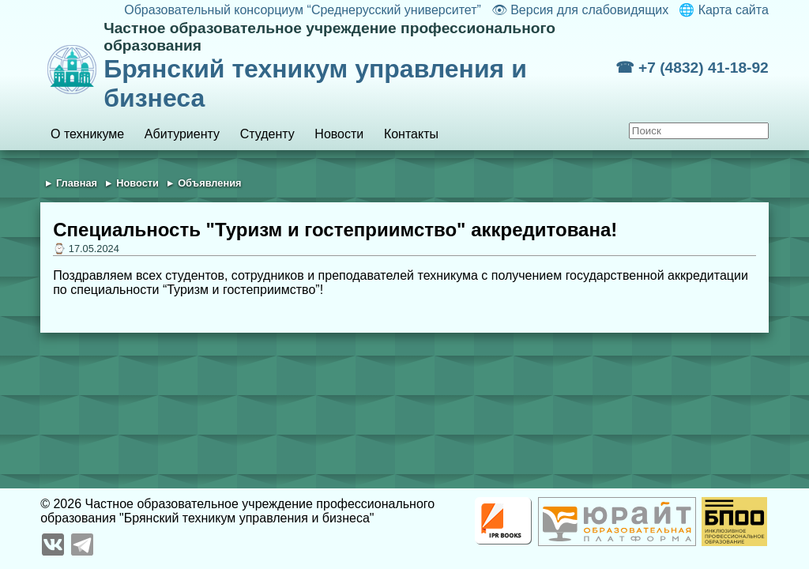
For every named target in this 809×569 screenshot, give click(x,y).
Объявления (209, 183)
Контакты (411, 134)
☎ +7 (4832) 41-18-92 (692, 67)
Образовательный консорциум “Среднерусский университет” (302, 10)
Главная (76, 183)
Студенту (267, 134)
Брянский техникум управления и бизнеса (359, 66)
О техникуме (87, 134)
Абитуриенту (182, 134)
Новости (338, 134)
